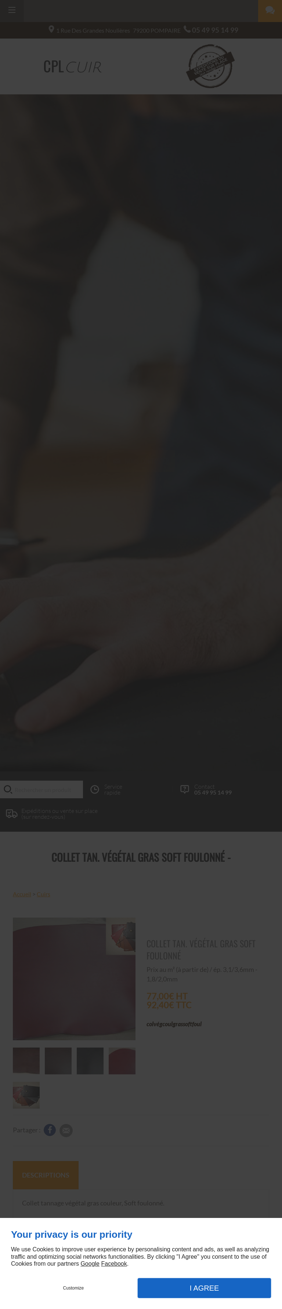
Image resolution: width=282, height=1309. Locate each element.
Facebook (114, 1264)
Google (90, 1264)
